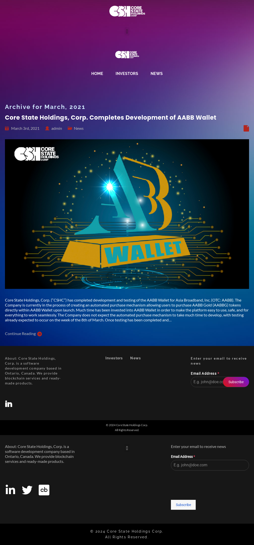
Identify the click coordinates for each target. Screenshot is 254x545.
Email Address (205, 373)
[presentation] (220, 401)
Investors (127, 73)
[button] (127, 31)
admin (56, 128)
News (157, 73)
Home (97, 73)
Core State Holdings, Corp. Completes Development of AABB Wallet (110, 117)
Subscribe (236, 382)
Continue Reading (20, 333)
